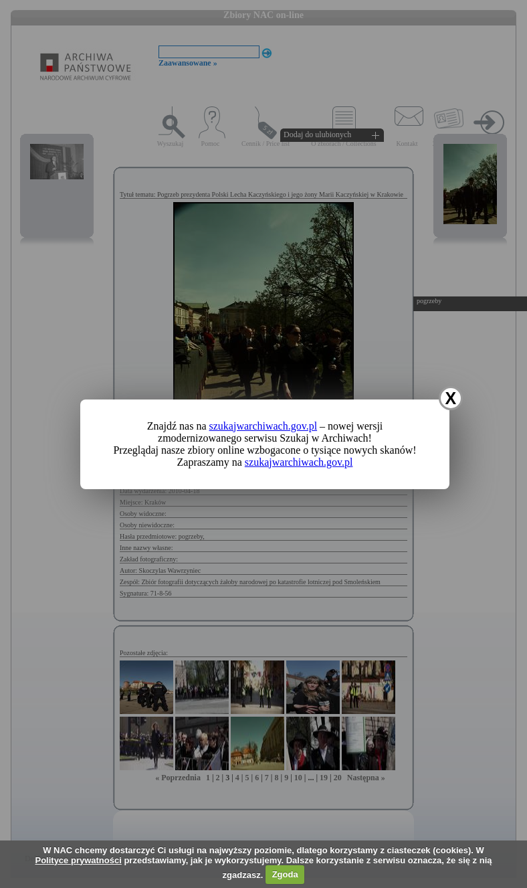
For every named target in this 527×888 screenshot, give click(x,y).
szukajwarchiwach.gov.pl (263, 426)
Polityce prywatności (78, 860)
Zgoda (285, 874)
